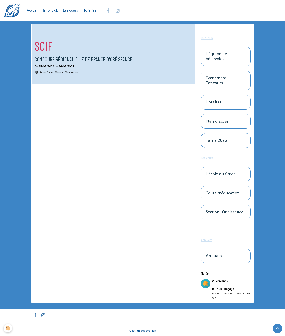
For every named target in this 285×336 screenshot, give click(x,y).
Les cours (70, 10)
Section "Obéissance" (225, 212)
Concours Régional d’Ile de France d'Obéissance (83, 59)
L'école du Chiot (220, 174)
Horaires (89, 10)
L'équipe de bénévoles (216, 56)
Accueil (32, 10)
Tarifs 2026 (216, 140)
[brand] (12, 10)
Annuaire (214, 256)
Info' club (50, 10)
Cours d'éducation (223, 193)
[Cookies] (8, 328)
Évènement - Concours (217, 81)
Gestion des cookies (142, 331)
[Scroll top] (277, 328)
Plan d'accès (217, 121)
